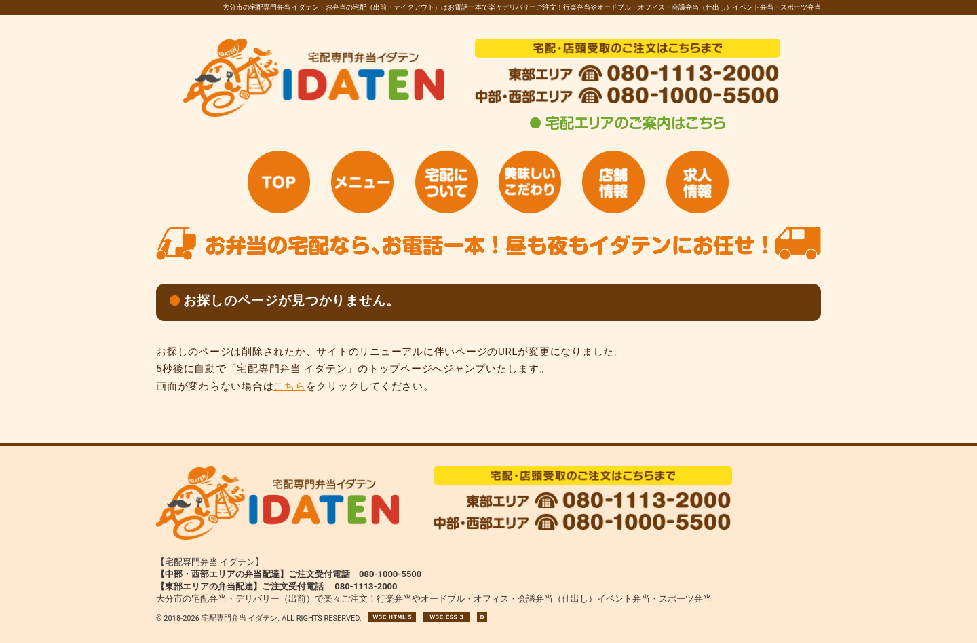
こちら (289, 386)
